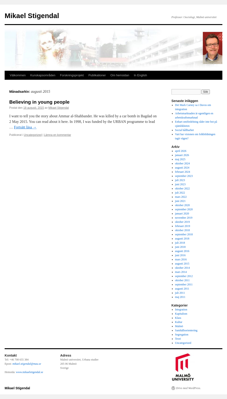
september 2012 (184, 276)
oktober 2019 (182, 221)
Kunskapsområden (42, 75)
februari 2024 (182, 171)
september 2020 (184, 209)
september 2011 (184, 284)
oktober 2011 (182, 280)
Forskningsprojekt (72, 75)
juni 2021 (180, 201)
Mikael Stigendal (32, 15)
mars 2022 (181, 196)
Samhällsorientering (186, 330)
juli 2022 (180, 192)
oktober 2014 (182, 267)
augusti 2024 (182, 167)
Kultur (178, 322)
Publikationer (97, 75)
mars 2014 (181, 272)
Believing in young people (39, 102)
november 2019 (183, 217)
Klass (178, 317)
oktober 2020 (182, 205)
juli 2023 (180, 180)
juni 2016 (180, 255)
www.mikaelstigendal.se (29, 372)
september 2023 (184, 176)
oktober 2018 (182, 230)
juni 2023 (180, 184)
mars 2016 (181, 259)
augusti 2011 (182, 288)
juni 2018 (180, 247)
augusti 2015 (182, 263)
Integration (181, 309)
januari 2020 (182, 213)
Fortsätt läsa (25, 127)
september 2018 (184, 234)
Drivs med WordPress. (188, 388)
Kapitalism (181, 313)
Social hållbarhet (184, 130)
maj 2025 (180, 159)
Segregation (181, 334)
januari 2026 (182, 155)
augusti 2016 (182, 251)
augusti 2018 (182, 238)
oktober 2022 (182, 188)
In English (140, 75)
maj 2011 (180, 297)
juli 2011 (180, 292)
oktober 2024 (182, 163)
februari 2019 (182, 226)
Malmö (179, 326)
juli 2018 (180, 242)
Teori (178, 338)
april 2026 (180, 151)
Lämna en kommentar (57, 135)
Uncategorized (33, 135)
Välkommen (18, 75)
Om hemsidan (119, 75)
